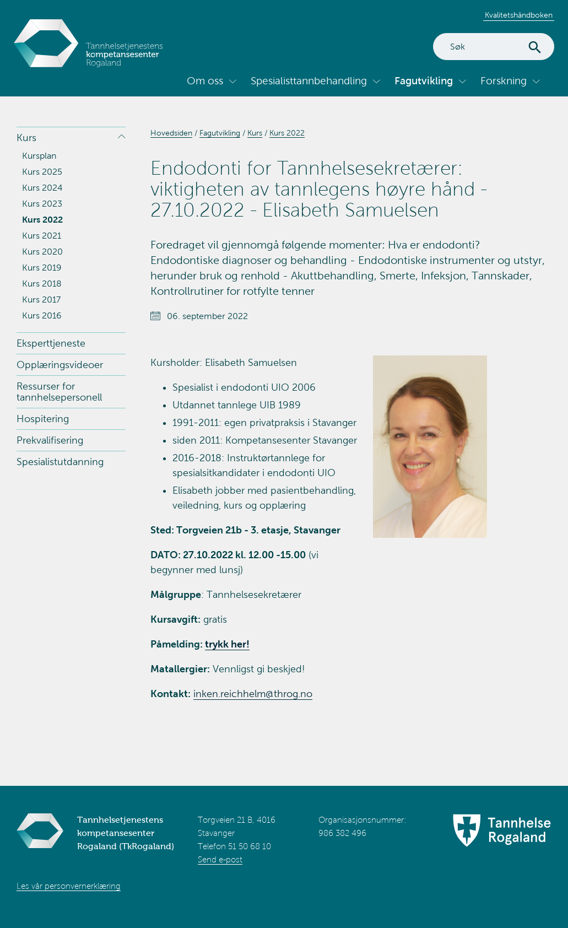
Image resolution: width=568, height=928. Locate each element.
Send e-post (220, 859)
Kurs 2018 (42, 283)
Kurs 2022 (42, 219)
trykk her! (227, 644)
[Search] (493, 46)
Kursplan (39, 155)
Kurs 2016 (42, 315)
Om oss (205, 81)
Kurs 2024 (42, 187)
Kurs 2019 (42, 267)
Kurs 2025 (42, 171)
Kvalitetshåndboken (519, 15)
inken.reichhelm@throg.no (252, 693)
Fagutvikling (423, 81)
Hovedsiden (171, 133)
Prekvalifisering (50, 440)
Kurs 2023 (42, 203)
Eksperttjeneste (51, 343)
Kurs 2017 (41, 299)
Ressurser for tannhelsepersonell (59, 392)
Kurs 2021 (41, 235)
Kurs (26, 137)
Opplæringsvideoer (60, 364)
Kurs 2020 (42, 251)
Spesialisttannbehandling (309, 81)
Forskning (503, 81)
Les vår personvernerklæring (69, 886)
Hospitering (43, 418)
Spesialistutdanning (60, 461)
